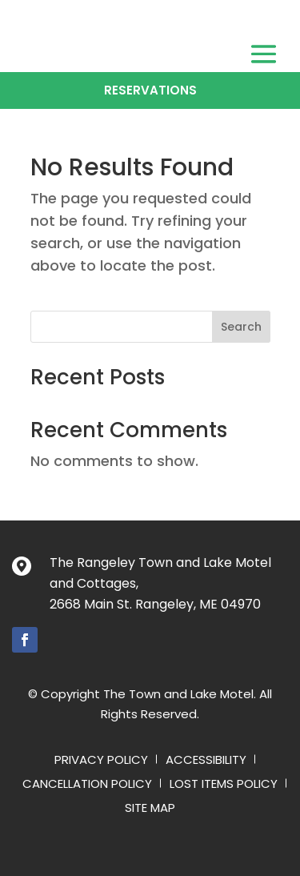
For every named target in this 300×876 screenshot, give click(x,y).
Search (241, 327)
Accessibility (206, 761)
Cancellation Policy (87, 785)
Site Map (150, 809)
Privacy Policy (101, 761)
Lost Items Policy (224, 785)
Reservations (150, 90)
